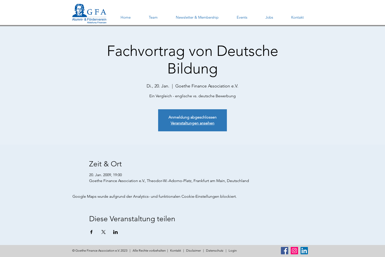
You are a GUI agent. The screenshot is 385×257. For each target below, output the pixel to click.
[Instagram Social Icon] (294, 250)
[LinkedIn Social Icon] (304, 250)
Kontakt (175, 250)
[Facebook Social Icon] (284, 250)
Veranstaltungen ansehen (192, 123)
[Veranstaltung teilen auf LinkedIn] (115, 232)
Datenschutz (214, 250)
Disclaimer (193, 250)
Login (233, 250)
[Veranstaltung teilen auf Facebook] (91, 232)
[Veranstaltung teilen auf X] (103, 232)
